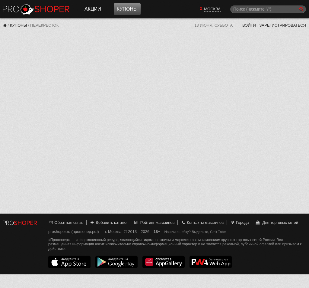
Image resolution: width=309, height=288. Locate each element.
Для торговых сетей (276, 222)
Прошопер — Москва (36, 9)
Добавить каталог (109, 222)
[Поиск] (268, 9)
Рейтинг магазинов (154, 222)
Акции (92, 8)
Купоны (127, 8)
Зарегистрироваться (282, 25)
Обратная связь (65, 222)
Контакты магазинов (202, 222)
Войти (249, 25)
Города (239, 222)
